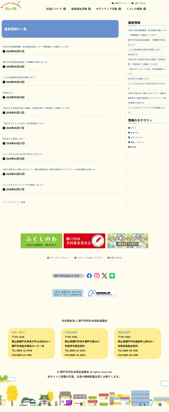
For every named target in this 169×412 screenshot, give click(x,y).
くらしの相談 (134, 9)
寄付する (159, 7)
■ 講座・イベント (139, 161)
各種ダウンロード (122, 3)
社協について (54, 9)
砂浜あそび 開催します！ (17, 138)
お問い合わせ (140, 3)
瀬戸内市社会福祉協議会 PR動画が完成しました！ (33, 62)
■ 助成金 (133, 166)
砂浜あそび (9, 92)
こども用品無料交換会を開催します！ (25, 77)
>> (20, 206)
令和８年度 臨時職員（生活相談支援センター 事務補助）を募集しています (47, 46)
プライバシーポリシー (51, 262)
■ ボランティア (137, 156)
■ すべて (133, 147)
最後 (26, 206)
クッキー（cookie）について (89, 262)
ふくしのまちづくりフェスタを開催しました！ (30, 189)
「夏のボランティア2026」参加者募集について (30, 123)
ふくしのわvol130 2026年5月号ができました (28, 154)
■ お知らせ (135, 151)
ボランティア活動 (106, 9)
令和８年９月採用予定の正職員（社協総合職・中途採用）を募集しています (47, 108)
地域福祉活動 (79, 9)
